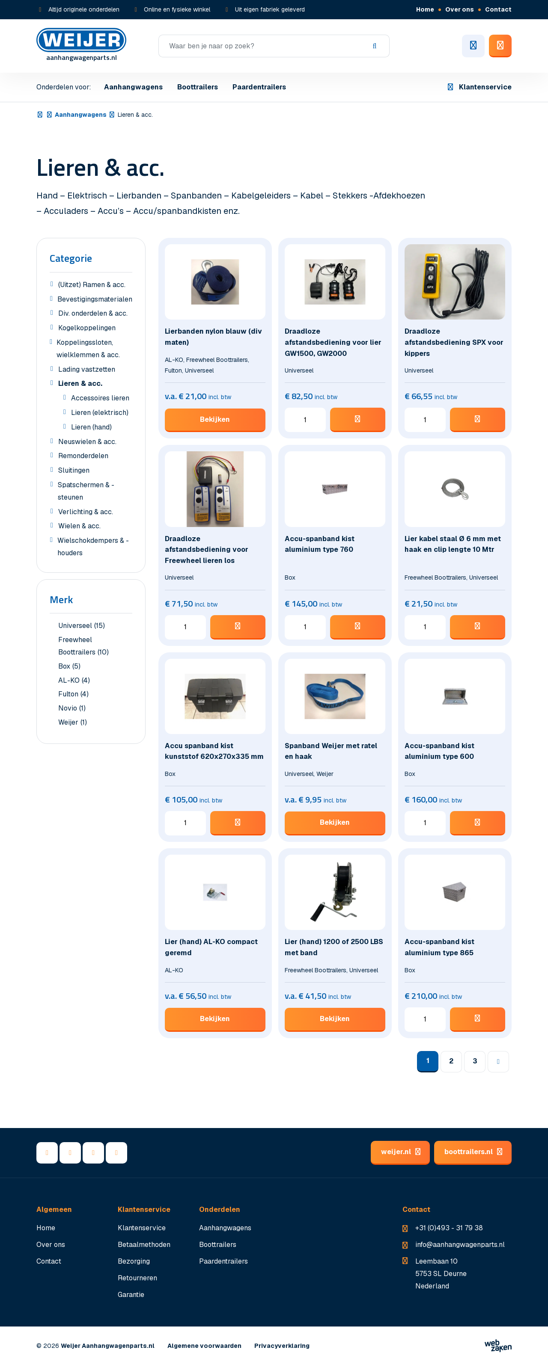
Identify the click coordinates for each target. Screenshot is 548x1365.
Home (425, 9)
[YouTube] (93, 1153)
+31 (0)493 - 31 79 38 (449, 1227)
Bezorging (134, 1261)
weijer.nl (400, 1151)
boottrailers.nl (472, 1151)
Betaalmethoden (144, 1244)
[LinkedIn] (70, 1153)
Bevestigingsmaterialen (91, 300)
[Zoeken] (274, 46)
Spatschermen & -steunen (82, 492)
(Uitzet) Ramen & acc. (87, 285)
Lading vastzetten (82, 370)
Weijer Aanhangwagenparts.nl (108, 1346)
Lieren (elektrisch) (95, 413)
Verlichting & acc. (81, 512)
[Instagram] (116, 1153)
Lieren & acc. (76, 384)
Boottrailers (197, 87)
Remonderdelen (79, 456)
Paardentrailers (259, 87)
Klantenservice (479, 87)
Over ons (459, 9)
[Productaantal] (305, 420)
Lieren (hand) (87, 428)
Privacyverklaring (282, 1346)
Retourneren (137, 1277)
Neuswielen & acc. (83, 442)
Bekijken (215, 419)
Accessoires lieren (96, 399)
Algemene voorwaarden (204, 1346)
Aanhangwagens (133, 87)
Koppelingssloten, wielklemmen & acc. (85, 349)
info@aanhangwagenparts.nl (460, 1244)
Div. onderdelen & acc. (89, 314)
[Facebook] (47, 1153)
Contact (498, 9)
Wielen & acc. (75, 527)
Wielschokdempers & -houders (89, 548)
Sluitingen (69, 471)
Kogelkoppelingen (83, 329)
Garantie (131, 1294)
